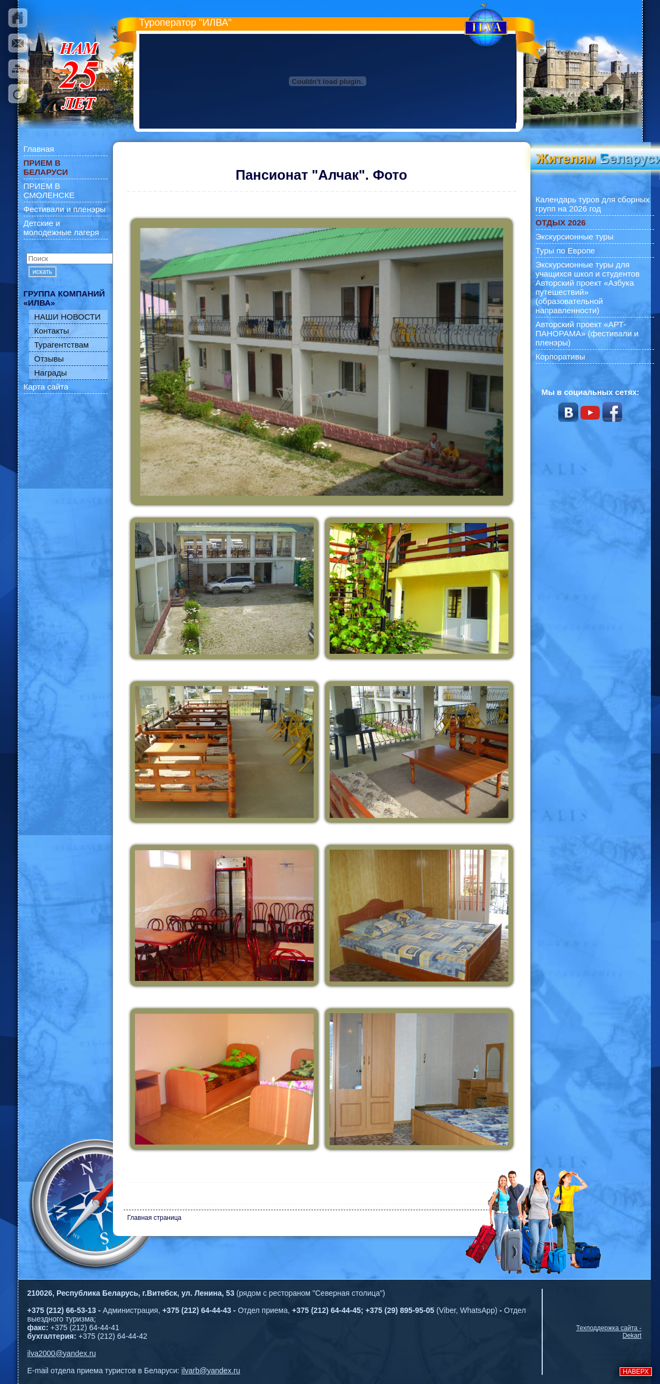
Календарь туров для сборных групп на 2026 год (593, 204)
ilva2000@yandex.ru (61, 1353)
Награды (50, 372)
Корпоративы (560, 356)
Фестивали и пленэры (65, 209)
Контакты (51, 330)
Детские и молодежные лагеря (62, 227)
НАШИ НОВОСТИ (67, 316)
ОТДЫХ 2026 (561, 222)
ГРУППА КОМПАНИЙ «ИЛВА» (64, 298)
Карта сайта (46, 386)
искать (42, 272)
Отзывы (49, 358)
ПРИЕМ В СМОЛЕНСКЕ (49, 190)
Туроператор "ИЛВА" (185, 22)
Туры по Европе (565, 250)
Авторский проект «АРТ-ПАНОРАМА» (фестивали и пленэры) (587, 333)
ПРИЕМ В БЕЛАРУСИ (46, 167)
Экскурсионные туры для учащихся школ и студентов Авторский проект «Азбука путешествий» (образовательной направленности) (588, 287)
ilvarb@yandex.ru (210, 1370)
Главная (39, 148)
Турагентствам (61, 344)
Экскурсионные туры (575, 236)
